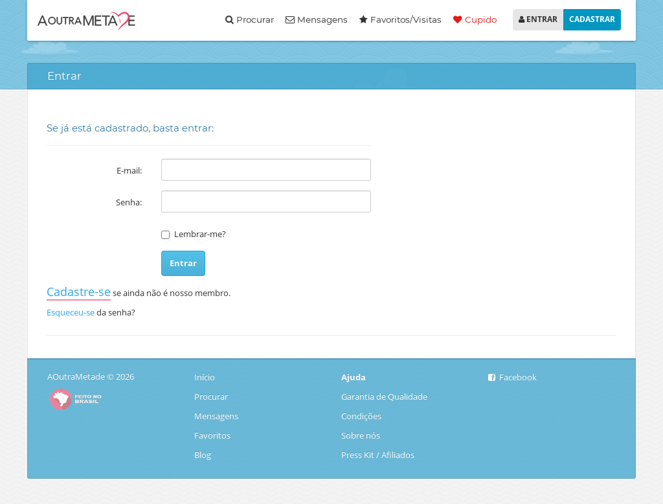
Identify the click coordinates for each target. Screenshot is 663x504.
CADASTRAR (592, 19)
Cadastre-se (79, 291)
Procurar (249, 19)
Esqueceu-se (71, 312)
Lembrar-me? (200, 234)
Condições (361, 416)
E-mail (128, 170)
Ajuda (353, 377)
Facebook (512, 377)
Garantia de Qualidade (384, 396)
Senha (128, 202)
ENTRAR (538, 19)
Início (205, 377)
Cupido (475, 19)
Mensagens (317, 19)
